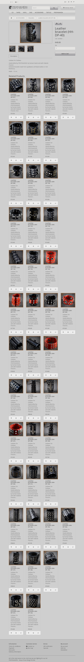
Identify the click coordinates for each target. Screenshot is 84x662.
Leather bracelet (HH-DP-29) (50, 439)
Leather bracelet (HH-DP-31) (32, 482)
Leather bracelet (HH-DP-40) (46, 18)
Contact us (31, 646)
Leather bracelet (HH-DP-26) (50, 396)
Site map (30, 648)
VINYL (25, 12)
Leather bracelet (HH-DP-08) (15, 181)
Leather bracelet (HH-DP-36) (67, 525)
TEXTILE (48, 12)
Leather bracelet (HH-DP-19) (50, 310)
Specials (45, 648)
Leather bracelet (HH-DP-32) (50, 482)
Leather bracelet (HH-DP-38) (32, 568)
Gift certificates (47, 646)
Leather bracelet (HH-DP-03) (50, 95)
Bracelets (31, 18)
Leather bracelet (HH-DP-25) (32, 396)
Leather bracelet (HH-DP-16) (50, 267)
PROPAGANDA (58, 12)
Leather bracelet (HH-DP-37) (15, 568)
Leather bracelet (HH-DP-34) (32, 525)
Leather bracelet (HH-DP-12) (32, 224)
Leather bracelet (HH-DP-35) (50, 525)
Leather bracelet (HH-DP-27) (15, 439)
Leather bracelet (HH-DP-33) (15, 525)
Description (13, 56)
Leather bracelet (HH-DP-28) (32, 439)
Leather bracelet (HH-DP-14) (15, 267)
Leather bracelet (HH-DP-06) (32, 138)
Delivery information (15, 652)
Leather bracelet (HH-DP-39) (50, 568)
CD (12, 12)
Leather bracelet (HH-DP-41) (15, 611)
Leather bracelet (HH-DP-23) (50, 353)
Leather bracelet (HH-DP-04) (67, 95)
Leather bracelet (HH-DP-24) (15, 396)
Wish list (63, 648)
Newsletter (64, 650)
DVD (30, 12)
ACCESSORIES (39, 12)
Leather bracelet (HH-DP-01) (15, 95)
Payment (11, 648)
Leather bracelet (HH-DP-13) (50, 224)
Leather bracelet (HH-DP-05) (15, 138)
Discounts (12, 650)
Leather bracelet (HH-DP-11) (15, 224)
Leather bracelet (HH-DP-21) (15, 353)
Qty (56, 45)
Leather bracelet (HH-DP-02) (32, 95)
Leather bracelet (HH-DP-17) (15, 310)
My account (64, 646)
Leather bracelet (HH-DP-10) (50, 181)
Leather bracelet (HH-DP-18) (32, 310)
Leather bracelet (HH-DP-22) (32, 353)
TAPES (18, 12)
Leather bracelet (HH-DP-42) (32, 611)
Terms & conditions (15, 646)
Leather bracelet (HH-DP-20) (67, 310)
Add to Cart (65, 54)
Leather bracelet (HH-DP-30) (15, 482)
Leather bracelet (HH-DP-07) (50, 138)
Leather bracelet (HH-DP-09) (32, 181)
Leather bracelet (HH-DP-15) (32, 267)
